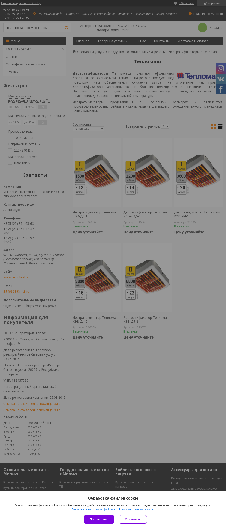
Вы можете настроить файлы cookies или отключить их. (111, 509)
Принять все (99, 519)
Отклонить (133, 519)
